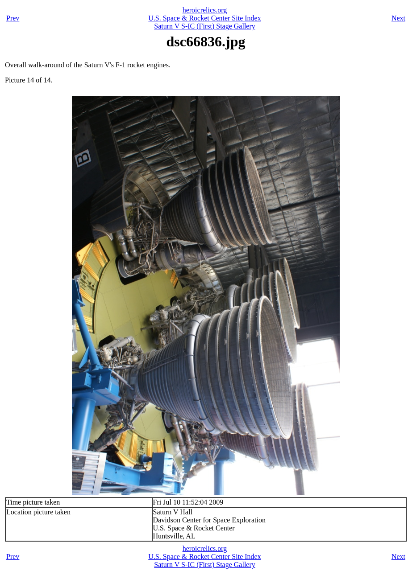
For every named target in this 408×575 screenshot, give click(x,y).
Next (398, 18)
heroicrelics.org (205, 10)
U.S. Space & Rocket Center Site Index (204, 18)
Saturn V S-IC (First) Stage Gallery (204, 26)
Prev (12, 18)
